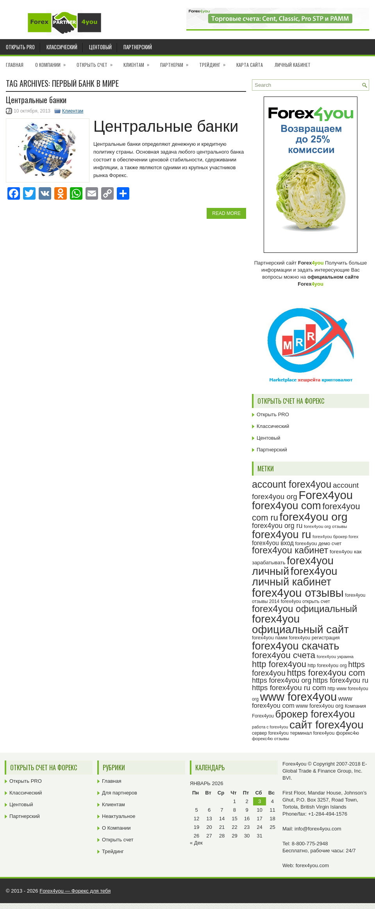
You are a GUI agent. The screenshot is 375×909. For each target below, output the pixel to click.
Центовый (100, 47)
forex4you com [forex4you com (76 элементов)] (286, 506)
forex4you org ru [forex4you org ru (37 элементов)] (277, 526)
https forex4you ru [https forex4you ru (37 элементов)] (340, 680)
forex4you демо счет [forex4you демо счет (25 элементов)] (318, 543)
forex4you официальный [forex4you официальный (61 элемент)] (304, 608)
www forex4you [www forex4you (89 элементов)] (298, 697)
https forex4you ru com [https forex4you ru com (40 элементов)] (289, 688)
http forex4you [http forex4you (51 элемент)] (279, 664)
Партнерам (176, 62)
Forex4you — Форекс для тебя (75, 891)
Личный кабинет (293, 64)
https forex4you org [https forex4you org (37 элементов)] (281, 680)
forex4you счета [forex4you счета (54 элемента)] (283, 655)
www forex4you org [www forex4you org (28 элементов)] (319, 706)
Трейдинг (214, 62)
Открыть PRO (20, 47)
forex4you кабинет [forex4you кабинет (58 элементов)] (290, 550)
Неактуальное (118, 816)
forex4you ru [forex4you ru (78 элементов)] (281, 534)
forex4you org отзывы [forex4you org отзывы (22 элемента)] (325, 526)
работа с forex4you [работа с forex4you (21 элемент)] (270, 727)
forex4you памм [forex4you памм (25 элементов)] (270, 638)
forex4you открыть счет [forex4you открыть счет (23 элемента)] (305, 601)
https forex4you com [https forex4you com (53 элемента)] (326, 673)
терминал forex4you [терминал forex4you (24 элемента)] (312, 733)
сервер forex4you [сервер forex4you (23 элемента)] (270, 733)
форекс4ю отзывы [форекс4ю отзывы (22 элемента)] (270, 738)
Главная (14, 64)
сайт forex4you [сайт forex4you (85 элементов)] (326, 725)
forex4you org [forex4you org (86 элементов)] (314, 516)
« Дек (196, 843)
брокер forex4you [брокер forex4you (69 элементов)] (315, 714)
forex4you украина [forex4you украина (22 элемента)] (335, 656)
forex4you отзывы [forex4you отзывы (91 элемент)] (298, 593)
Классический (61, 47)
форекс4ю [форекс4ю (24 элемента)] (347, 733)
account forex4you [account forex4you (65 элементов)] (291, 484)
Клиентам (138, 62)
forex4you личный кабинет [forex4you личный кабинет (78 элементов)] (294, 576)
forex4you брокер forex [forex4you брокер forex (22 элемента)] (335, 536)
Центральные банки (36, 100)
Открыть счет (97, 62)
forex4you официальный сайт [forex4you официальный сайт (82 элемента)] (300, 624)
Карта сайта (249, 64)
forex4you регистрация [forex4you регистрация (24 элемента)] (314, 638)
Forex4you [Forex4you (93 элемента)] (326, 494)
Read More (226, 213)
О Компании (53, 62)
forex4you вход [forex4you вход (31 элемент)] (273, 543)
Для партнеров (119, 793)
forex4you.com (312, 865)
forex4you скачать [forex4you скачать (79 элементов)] (295, 646)
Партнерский (137, 47)
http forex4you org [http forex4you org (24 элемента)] (326, 665)
